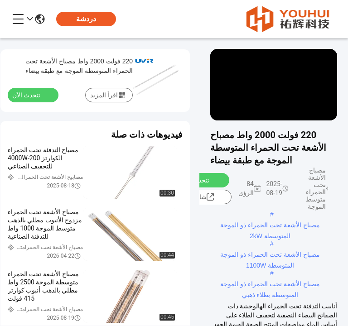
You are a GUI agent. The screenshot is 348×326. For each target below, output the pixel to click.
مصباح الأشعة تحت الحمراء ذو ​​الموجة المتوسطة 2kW (269, 225)
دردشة (86, 19)
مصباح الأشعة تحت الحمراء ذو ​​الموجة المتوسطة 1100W (269, 255)
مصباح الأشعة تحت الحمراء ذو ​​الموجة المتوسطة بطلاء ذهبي (269, 284)
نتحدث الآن (200, 179)
